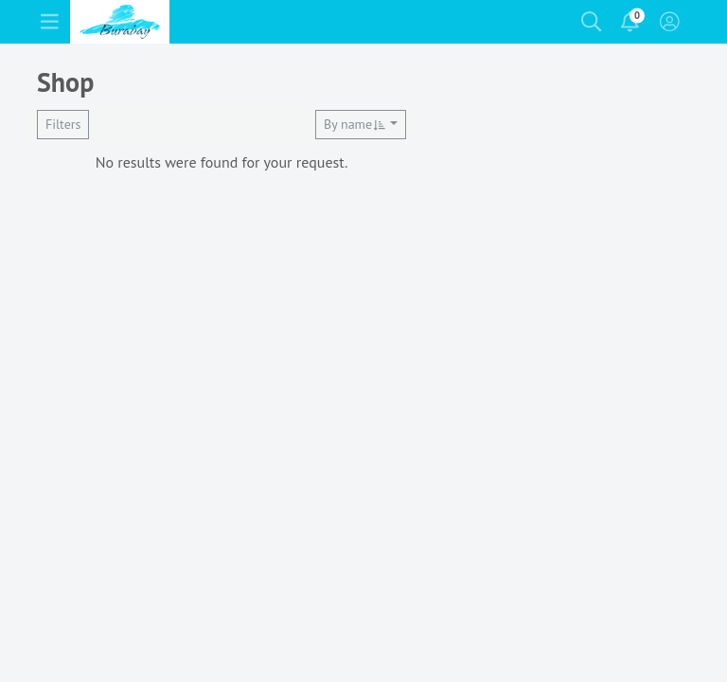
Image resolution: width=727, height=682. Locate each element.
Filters (62, 124)
